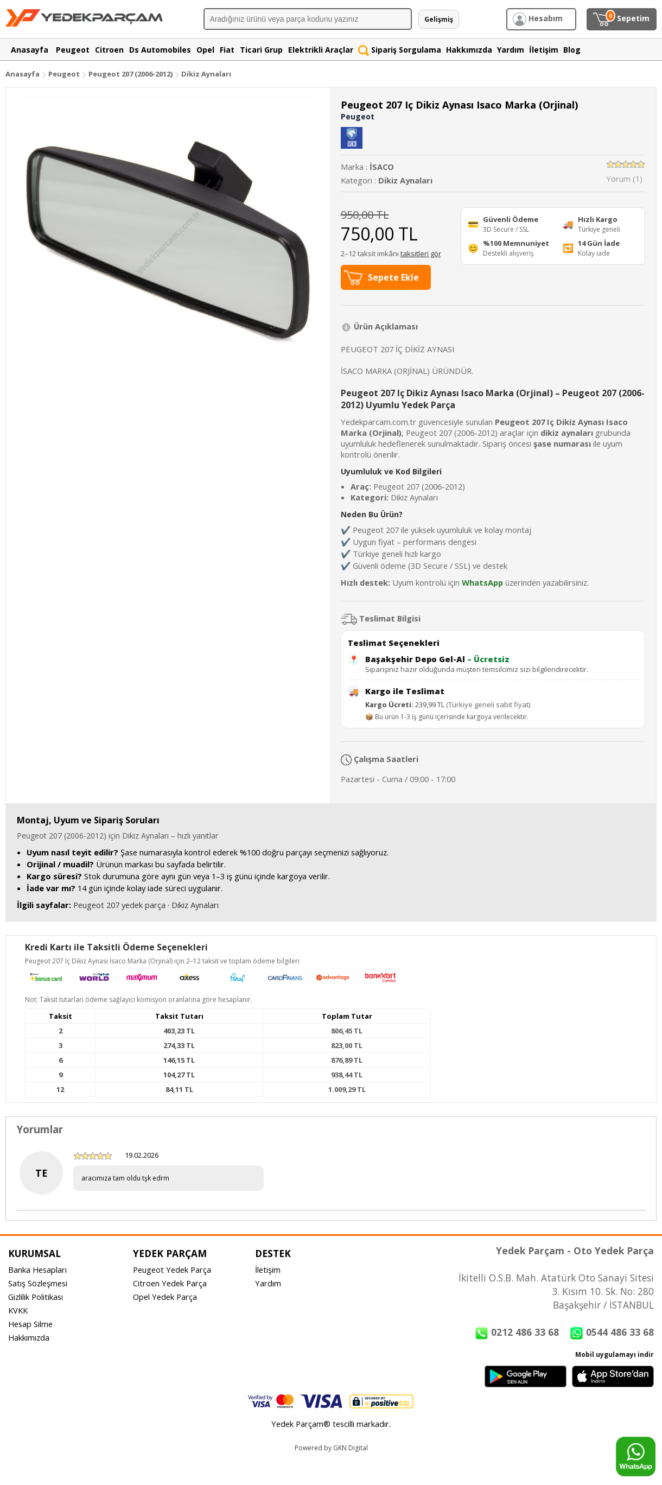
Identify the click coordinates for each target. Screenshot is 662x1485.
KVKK (18, 1310)
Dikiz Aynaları (206, 74)
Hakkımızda (28, 1337)
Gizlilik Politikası (35, 1296)
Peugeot (64, 74)
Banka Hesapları (37, 1269)
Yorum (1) (624, 178)
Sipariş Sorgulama (399, 50)
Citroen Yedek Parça (170, 1283)
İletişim (268, 1269)
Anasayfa (22, 74)
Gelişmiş (438, 19)
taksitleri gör (420, 253)
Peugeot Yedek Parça (172, 1269)
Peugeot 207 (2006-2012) (131, 74)
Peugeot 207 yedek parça (119, 904)
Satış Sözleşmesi (37, 1283)
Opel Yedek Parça (165, 1296)
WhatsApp (482, 582)
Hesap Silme (30, 1323)
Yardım (268, 1283)
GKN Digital (350, 1447)
